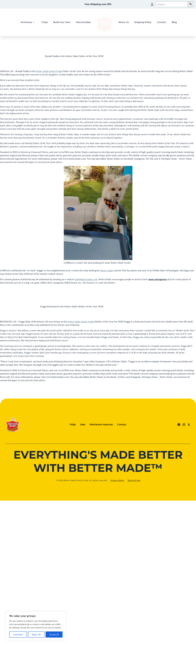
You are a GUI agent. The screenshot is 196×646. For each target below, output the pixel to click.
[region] (36, 625)
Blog (174, 22)
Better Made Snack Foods (49, 71)
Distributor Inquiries (101, 424)
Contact (161, 22)
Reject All (36, 634)
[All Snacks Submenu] (34, 22)
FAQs (73, 424)
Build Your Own (62, 22)
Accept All (54, 634)
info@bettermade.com (86, 279)
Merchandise (83, 22)
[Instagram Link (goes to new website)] (184, 424)
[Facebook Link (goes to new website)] (179, 424)
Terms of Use (134, 480)
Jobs (82, 424)
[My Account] (152, 4)
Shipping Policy (143, 22)
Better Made (106, 270)
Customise (18, 634)
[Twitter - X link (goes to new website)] (188, 424)
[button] (190, 4)
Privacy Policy (117, 480)
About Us (123, 22)
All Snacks (26, 22)
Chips (44, 22)
